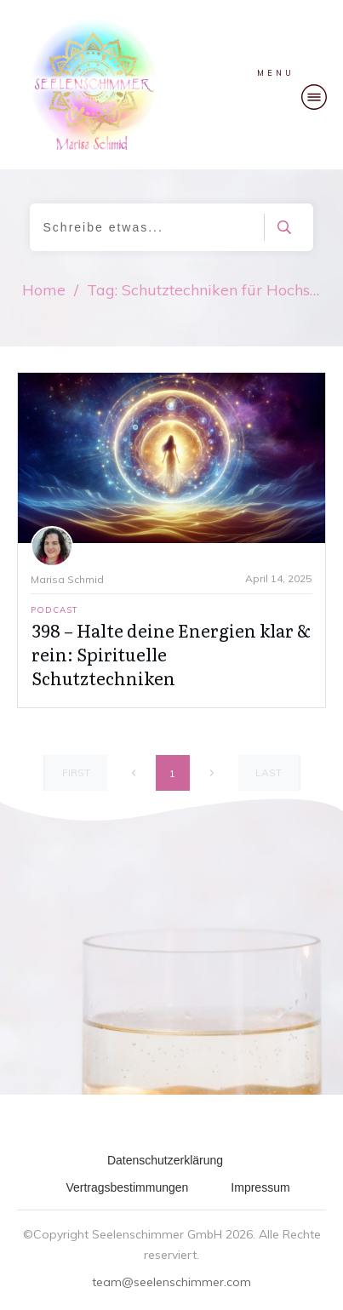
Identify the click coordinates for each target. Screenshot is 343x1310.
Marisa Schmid (67, 579)
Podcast (54, 609)
